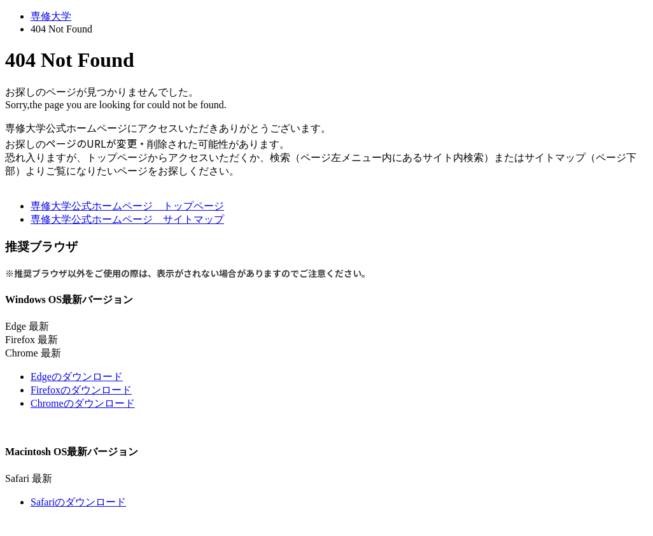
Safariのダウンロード (78, 502)
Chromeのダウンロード (83, 403)
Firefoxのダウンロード (81, 389)
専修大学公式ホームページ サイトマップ (127, 219)
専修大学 (51, 16)
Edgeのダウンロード (77, 376)
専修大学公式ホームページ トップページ (127, 206)
